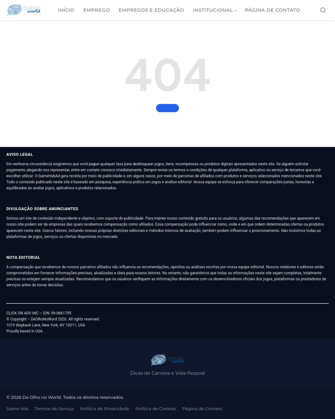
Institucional (213, 10)
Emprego (96, 10)
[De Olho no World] (23, 10)
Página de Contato (272, 10)
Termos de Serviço (54, 408)
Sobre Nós (17, 408)
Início (66, 10)
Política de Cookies (156, 408)
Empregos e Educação (151, 10)
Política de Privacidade (104, 408)
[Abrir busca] (323, 10)
